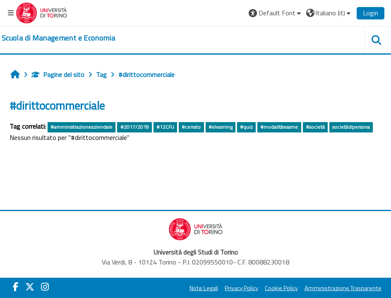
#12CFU (165, 127)
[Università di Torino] (41, 12)
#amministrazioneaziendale (81, 127)
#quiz (246, 127)
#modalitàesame (279, 127)
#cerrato (191, 127)
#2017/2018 (134, 127)
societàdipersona (351, 127)
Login (370, 13)
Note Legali (204, 288)
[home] (58, 38)
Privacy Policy (241, 288)
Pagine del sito (57, 74)
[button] (276, 13)
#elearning (221, 127)
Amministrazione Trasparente (343, 288)
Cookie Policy (281, 288)
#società (315, 127)
